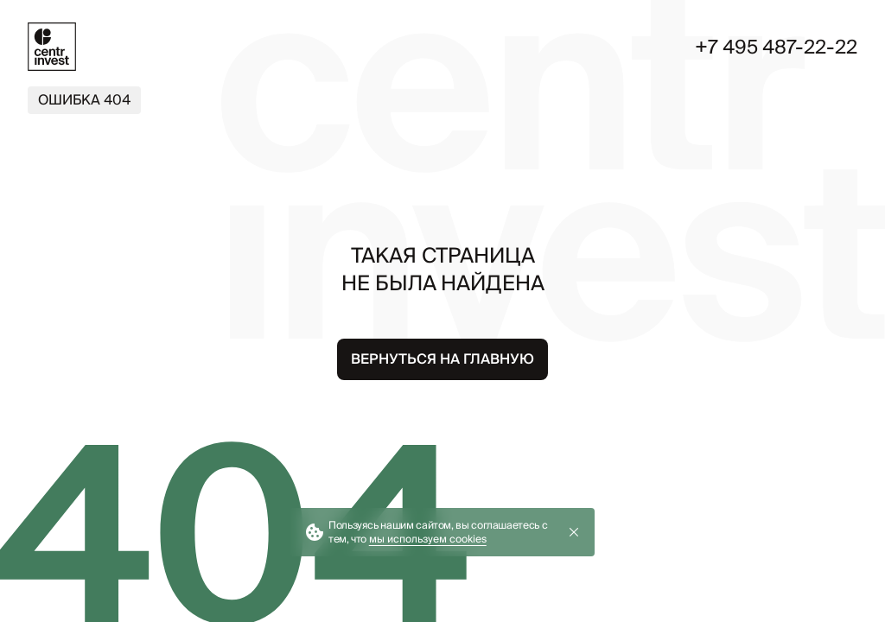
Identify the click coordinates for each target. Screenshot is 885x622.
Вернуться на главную (442, 359)
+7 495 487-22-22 (776, 47)
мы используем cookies (428, 538)
